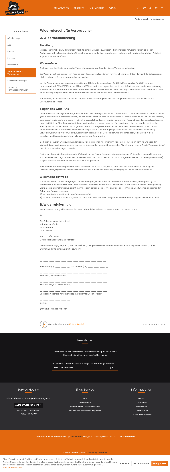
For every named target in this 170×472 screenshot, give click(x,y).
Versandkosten (77, 436)
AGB (9, 45)
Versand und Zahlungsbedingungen (17, 88)
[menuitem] (61, 8)
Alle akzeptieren (141, 463)
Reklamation (85, 402)
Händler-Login (13, 38)
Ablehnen (124, 463)
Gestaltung (102, 453)
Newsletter (142, 402)
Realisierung (91, 453)
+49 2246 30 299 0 (28, 405)
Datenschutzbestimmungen (77, 363)
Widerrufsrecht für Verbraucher (16, 72)
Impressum (12, 58)
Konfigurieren (159, 463)
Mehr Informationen (12, 467)
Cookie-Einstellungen (17, 80)
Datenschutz (13, 64)
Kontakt (11, 51)
